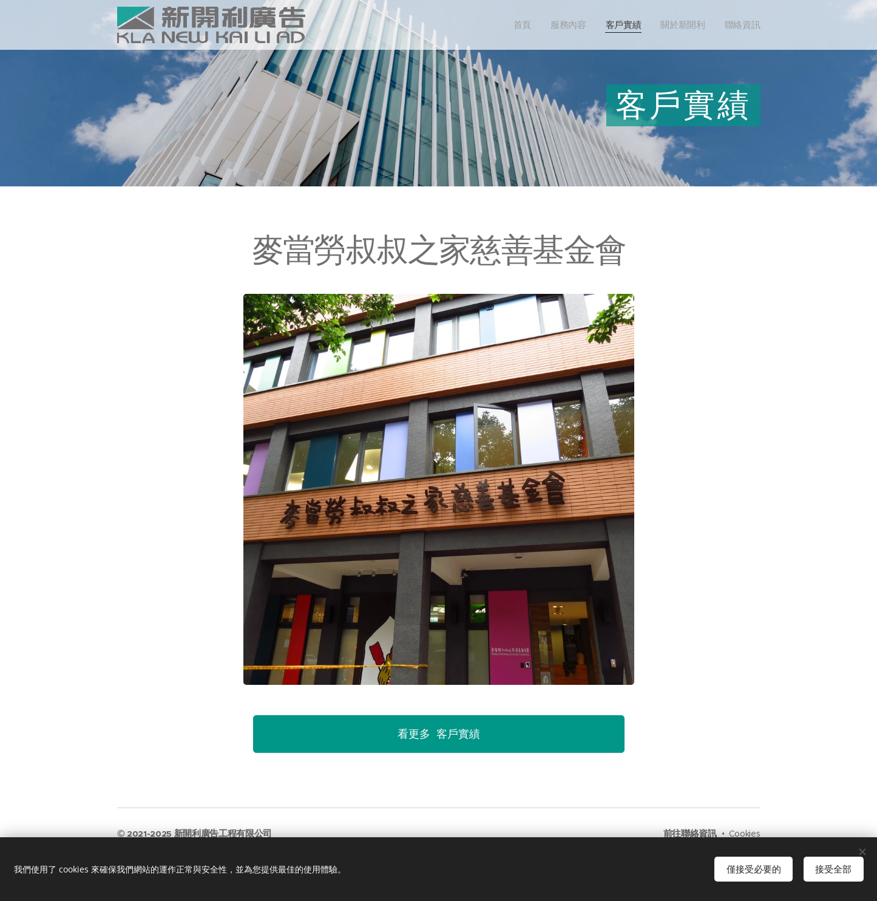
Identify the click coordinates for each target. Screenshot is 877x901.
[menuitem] (533, 25)
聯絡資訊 (699, 833)
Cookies (744, 833)
